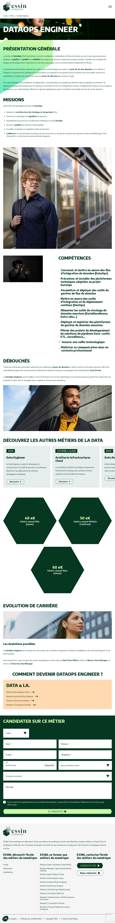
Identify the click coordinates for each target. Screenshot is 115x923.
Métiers (12, 16)
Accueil (5, 16)
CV (7, 762)
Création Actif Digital (69, 919)
